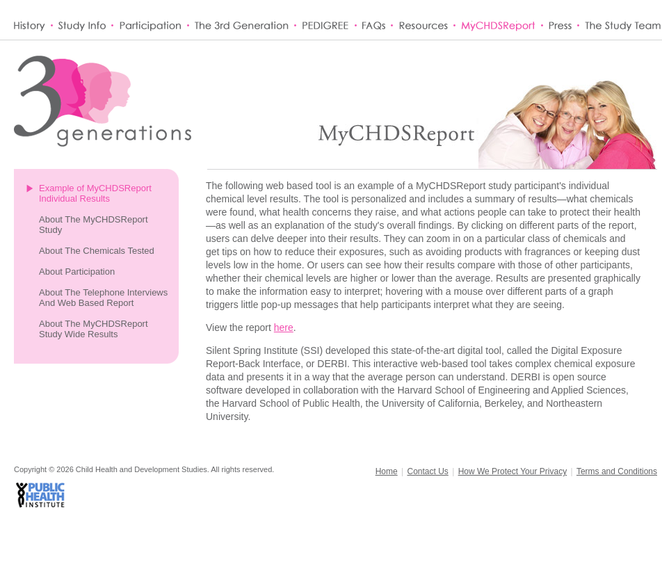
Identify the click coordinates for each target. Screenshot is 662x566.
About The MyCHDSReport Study (93, 224)
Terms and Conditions (616, 471)
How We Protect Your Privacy (512, 471)
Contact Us (427, 471)
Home (387, 471)
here (283, 327)
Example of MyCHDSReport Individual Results (95, 193)
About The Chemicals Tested (96, 250)
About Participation (77, 271)
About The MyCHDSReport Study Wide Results (93, 328)
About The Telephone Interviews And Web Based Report (103, 297)
